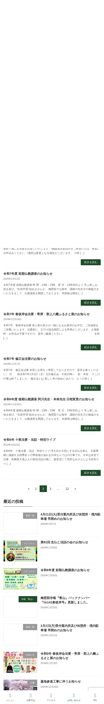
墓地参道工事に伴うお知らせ (60, 681)
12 (67, 489)
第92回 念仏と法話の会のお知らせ (64, 542)
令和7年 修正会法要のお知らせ (24, 359)
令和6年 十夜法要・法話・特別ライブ (29, 439)
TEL (95, 697)
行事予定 (30, 697)
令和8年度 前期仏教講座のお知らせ (65, 570)
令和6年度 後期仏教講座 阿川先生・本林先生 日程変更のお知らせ (48, 399)
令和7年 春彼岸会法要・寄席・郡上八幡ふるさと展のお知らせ (46, 314)
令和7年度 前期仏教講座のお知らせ (27, 273)
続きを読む (90, 262)
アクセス (51, 697)
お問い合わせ (74, 697)
